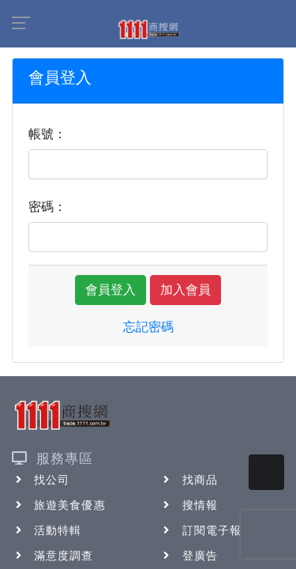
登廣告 (189, 555)
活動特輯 (46, 530)
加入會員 (185, 289)
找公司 (40, 479)
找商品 (189, 479)
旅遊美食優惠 (59, 505)
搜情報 (189, 505)
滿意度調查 (53, 555)
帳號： (47, 134)
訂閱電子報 (201, 530)
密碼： (47, 206)
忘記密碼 (148, 326)
